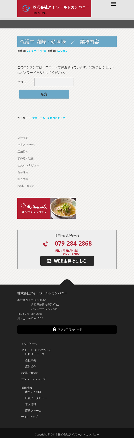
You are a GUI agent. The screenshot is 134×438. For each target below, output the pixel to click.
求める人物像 (25, 157)
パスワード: (45, 81)
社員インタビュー (28, 164)
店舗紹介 (22, 150)
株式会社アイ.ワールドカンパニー (61, 7)
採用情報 (26, 387)
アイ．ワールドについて (36, 349)
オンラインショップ (33, 378)
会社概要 (22, 137)
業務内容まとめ (56, 117)
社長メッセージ (26, 144)
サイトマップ (29, 416)
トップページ (29, 343)
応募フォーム (33, 410)
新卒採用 (22, 171)
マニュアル (39, 117)
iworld (62, 50)
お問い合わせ (25, 185)
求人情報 (22, 178)
